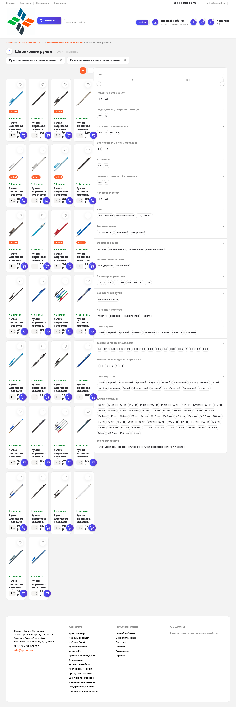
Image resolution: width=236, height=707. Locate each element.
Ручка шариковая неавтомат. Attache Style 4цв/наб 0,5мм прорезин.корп (164, 325)
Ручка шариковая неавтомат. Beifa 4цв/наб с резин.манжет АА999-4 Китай (166, 456)
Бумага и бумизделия (82, 655)
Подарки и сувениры (81, 686)
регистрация (180, 24)
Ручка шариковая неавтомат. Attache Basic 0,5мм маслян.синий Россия (81, 128)
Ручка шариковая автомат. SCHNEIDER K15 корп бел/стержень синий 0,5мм (210, 521)
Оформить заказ (126, 638)
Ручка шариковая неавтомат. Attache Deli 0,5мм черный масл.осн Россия (80, 259)
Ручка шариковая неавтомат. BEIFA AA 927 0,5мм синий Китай (82, 389)
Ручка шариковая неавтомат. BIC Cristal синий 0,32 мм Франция (82, 454)
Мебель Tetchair (79, 638)
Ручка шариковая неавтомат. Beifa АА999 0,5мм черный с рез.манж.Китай (166, 521)
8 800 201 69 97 (185, 3)
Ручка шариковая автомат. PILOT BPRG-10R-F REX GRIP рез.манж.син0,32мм (208, 390)
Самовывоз (42, 3)
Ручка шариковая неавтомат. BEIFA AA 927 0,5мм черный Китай (165, 390)
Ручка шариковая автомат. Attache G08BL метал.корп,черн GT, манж (210, 194)
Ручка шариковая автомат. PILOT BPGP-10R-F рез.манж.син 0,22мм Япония (208, 325)
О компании (60, 3)
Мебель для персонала (83, 691)
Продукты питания (80, 673)
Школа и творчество (81, 678)
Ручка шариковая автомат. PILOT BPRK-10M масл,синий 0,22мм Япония (209, 456)
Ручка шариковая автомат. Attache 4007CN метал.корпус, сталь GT (209, 128)
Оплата (10, 3)
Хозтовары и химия (80, 669)
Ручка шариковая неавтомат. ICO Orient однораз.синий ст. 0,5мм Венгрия (124, 586)
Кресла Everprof (78, 633)
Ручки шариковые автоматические (38, 61)
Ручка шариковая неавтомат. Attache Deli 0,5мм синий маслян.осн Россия (164, 194)
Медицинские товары (82, 682)
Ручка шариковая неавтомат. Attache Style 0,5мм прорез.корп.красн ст (166, 259)
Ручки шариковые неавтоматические (106, 61)
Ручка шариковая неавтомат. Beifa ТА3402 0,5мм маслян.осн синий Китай (78, 588)
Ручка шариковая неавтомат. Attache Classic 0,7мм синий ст (82, 192)
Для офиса (76, 660)
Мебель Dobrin (77, 642)
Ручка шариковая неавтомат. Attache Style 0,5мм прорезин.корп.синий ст (208, 261)
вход (164, 24)
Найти (142, 22)
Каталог (47, 20)
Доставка (25, 3)
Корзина (120, 655)
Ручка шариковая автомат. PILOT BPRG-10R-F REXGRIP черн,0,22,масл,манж (123, 456)
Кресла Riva (76, 651)
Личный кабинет (125, 633)
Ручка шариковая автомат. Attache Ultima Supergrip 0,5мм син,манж (124, 259)
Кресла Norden (78, 647)
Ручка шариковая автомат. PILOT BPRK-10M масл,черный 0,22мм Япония (123, 521)
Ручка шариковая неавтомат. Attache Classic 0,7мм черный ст (123, 194)
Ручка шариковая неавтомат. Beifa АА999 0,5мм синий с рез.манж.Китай (81, 521)
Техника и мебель (79, 664)
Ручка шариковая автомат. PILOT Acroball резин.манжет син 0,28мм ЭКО (125, 325)
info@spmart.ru (216, 3)
